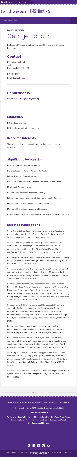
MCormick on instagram (43, 445)
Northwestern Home (40, 420)
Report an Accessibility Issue (39, 423)
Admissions (11, 417)
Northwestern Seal (38, 433)
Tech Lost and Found (58, 420)
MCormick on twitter (28, 445)
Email (16, 78)
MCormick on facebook (33, 445)
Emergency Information (20, 420)
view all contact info (38, 412)
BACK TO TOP (37, 393)
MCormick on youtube (48, 445)
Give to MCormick (41, 417)
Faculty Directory (25, 417)
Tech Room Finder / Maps (60, 417)
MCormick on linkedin (38, 445)
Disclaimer (43, 454)
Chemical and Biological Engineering (23, 99)
